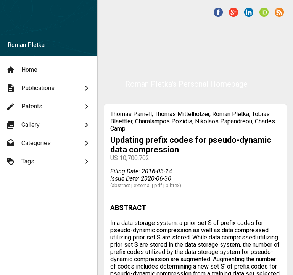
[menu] (48, 116)
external (142, 185)
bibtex (172, 185)
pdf (158, 185)
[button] (218, 12)
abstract (121, 185)
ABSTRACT (128, 208)
